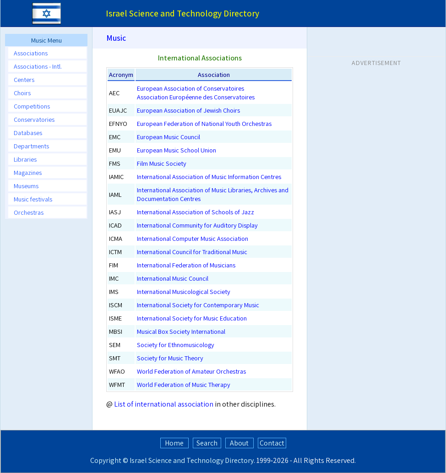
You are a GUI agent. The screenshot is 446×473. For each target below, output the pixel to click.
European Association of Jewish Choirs (188, 110)
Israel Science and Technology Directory (192, 460)
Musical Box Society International (181, 331)
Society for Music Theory (170, 357)
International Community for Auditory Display (197, 225)
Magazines (28, 172)
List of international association (163, 404)
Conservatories (34, 119)
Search (207, 443)
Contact (272, 443)
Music (116, 38)
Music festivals (33, 199)
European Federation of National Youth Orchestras (204, 123)
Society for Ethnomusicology (175, 344)
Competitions (32, 106)
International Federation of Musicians (186, 265)
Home (174, 443)
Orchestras (29, 212)
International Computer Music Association (192, 238)
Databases (28, 132)
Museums (26, 185)
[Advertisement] (376, 128)
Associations (31, 53)
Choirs (22, 92)
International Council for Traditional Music (192, 251)
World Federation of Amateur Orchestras (191, 371)
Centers (24, 79)
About (239, 443)
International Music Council (172, 278)
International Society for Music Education (192, 318)
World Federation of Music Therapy (183, 384)
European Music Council (168, 136)
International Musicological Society (183, 291)
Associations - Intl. (38, 66)
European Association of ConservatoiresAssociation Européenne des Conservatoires (196, 92)
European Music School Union (176, 150)
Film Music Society (161, 163)
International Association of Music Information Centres (209, 176)
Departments (31, 145)
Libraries (25, 159)
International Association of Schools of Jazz (195, 211)
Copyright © (109, 460)
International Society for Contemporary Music (198, 304)
